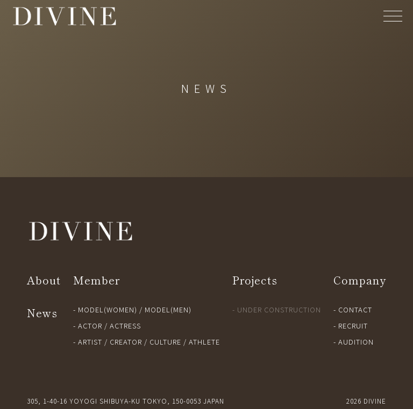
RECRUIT (353, 325)
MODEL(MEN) (168, 309)
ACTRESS (125, 325)
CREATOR (126, 342)
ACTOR (90, 325)
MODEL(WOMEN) (107, 309)
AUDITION (356, 342)
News (42, 312)
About (44, 280)
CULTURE (165, 342)
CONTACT (355, 309)
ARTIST (90, 342)
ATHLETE (204, 342)
